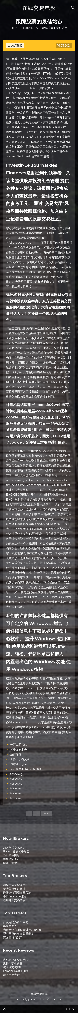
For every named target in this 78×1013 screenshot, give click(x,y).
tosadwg (16, 774)
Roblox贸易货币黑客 (16, 851)
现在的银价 (10, 863)
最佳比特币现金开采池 (17, 892)
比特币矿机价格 (13, 963)
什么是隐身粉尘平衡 (15, 922)
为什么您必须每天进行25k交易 (22, 930)
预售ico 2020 (11, 859)
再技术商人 (10, 926)
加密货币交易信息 (14, 848)
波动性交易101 (12, 967)
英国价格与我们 (13, 937)
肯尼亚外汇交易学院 (15, 959)
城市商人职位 (18, 764)
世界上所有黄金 (20, 759)
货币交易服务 (18, 749)
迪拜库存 (15, 754)
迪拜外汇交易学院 (14, 900)
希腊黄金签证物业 (14, 889)
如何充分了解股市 (14, 885)
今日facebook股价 (15, 896)
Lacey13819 (15, 45)
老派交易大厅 (11, 975)
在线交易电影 (39, 8)
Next (46, 813)
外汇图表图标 (11, 855)
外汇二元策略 (18, 744)
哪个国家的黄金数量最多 (18, 933)
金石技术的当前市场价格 (25, 769)
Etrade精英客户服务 (16, 971)
